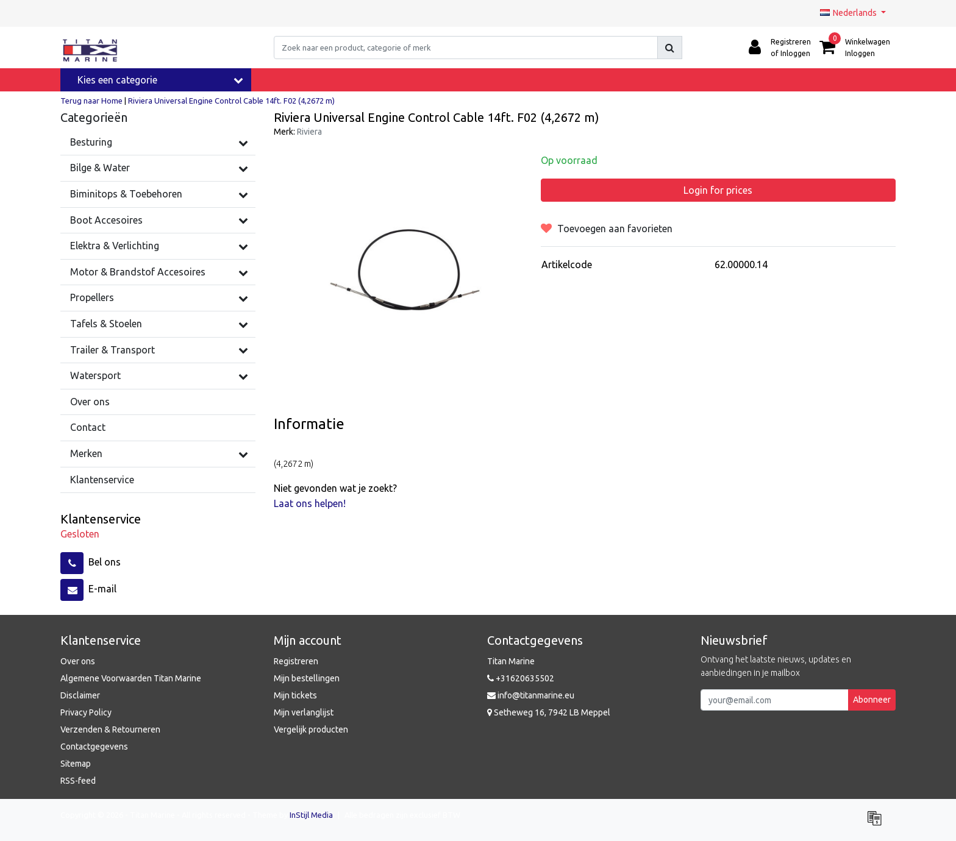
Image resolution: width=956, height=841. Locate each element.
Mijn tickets (295, 695)
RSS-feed (78, 781)
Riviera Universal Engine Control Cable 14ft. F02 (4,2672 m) (231, 100)
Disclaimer (80, 695)
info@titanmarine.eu (530, 695)
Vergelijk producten (311, 729)
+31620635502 (520, 678)
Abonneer (872, 699)
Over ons (77, 661)
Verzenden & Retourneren (110, 729)
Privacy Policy (86, 712)
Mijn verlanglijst (304, 712)
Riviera (309, 132)
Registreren (296, 661)
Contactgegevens (94, 746)
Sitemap (75, 763)
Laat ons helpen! (310, 503)
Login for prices (717, 190)
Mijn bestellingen (307, 678)
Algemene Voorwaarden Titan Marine (130, 678)
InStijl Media (311, 815)
